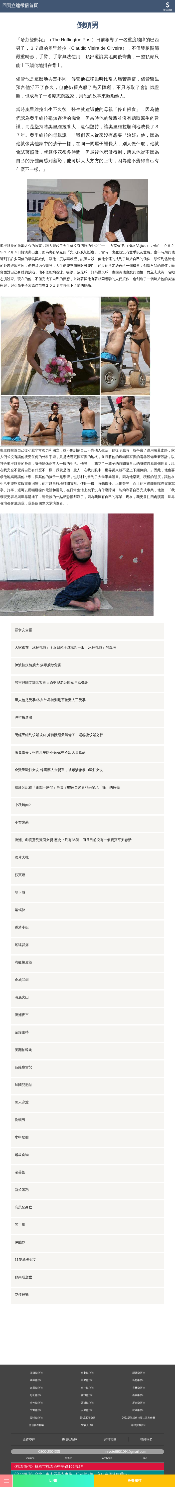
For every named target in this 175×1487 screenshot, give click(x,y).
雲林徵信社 (138, 1387)
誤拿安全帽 (23, 630)
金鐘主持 (22, 1032)
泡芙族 (20, 1172)
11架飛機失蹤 (25, 1260)
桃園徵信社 (36, 1380)
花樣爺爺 (22, 1295)
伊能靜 (20, 1242)
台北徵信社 (87, 1372)
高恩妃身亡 (23, 1207)
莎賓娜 (20, 875)
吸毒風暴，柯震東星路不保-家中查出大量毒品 (50, 752)
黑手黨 (20, 1225)
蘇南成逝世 (23, 1277)
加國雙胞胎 (23, 1085)
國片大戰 (22, 857)
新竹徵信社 (138, 1380)
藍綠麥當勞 (23, 1067)
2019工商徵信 (87, 1417)
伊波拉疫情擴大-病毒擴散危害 (38, 665)
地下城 (20, 892)
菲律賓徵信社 (138, 1425)
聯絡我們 (146, 1439)
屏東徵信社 (138, 1402)
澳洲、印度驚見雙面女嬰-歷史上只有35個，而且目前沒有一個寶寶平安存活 (73, 840)
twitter (68, 1458)
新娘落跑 (22, 1190)
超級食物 (22, 1155)
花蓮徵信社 (138, 1410)
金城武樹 (22, 980)
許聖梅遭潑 (23, 717)
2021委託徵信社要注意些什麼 (138, 1417)
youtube (30, 1458)
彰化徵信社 (36, 1395)
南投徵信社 (87, 1395)
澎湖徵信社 (36, 1417)
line (145, 1458)
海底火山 (22, 997)
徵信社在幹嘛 (36, 1425)
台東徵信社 (87, 1410)
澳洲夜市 (22, 1015)
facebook (107, 1458)
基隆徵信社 (36, 1372)
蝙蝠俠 (20, 910)
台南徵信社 (36, 1402)
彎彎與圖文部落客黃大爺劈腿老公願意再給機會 (51, 682)
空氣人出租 (87, 1425)
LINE (53, 1481)
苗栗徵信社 (36, 1387)
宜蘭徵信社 (36, 1410)
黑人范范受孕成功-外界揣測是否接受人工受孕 (50, 700)
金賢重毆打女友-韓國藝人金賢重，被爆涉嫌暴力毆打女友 (59, 770)
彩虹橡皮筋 (23, 962)
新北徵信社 (138, 1372)
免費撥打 (135, 1481)
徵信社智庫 (69, 1439)
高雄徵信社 (87, 1402)
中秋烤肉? (23, 805)
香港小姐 (22, 927)
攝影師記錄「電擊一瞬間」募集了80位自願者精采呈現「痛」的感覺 (67, 787)
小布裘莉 (22, 822)
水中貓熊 (22, 1137)
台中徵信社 (87, 1387)
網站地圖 (110, 1439)
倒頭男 (20, 1120)
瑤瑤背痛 (22, 945)
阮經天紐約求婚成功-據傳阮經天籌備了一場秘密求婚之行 (59, 735)
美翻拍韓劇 (23, 1050)
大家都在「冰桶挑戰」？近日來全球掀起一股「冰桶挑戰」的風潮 (65, 647)
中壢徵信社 (87, 1380)
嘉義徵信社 (138, 1395)
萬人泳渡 (22, 1102)
